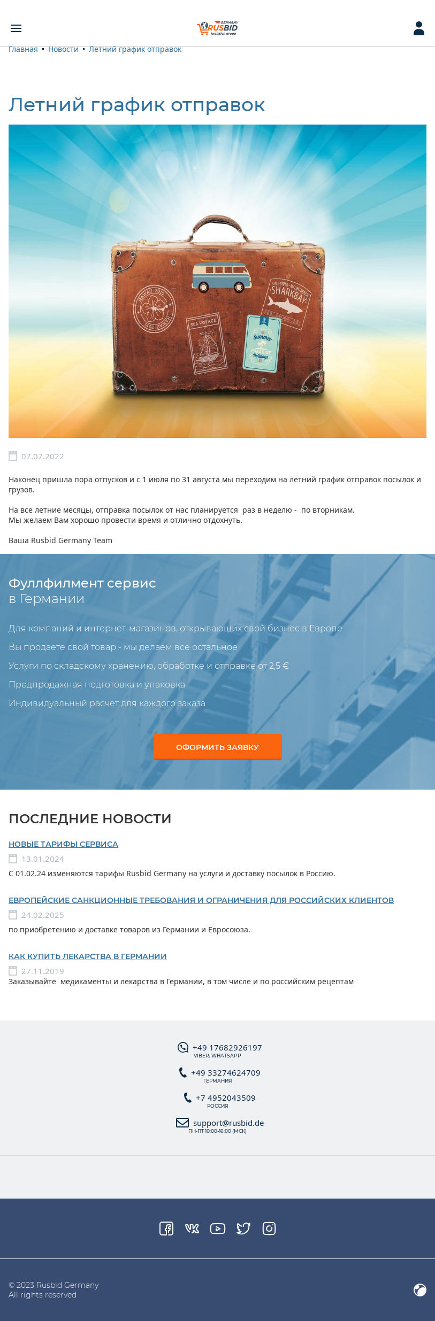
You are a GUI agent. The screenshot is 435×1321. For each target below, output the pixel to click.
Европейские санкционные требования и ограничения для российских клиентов (201, 900)
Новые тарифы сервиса (63, 844)
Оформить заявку (217, 747)
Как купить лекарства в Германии (88, 956)
